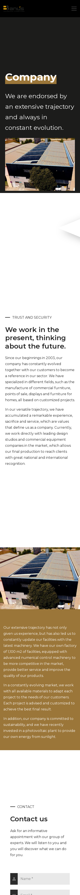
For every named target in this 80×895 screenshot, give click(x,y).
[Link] (13, 8)
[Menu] (74, 8)
